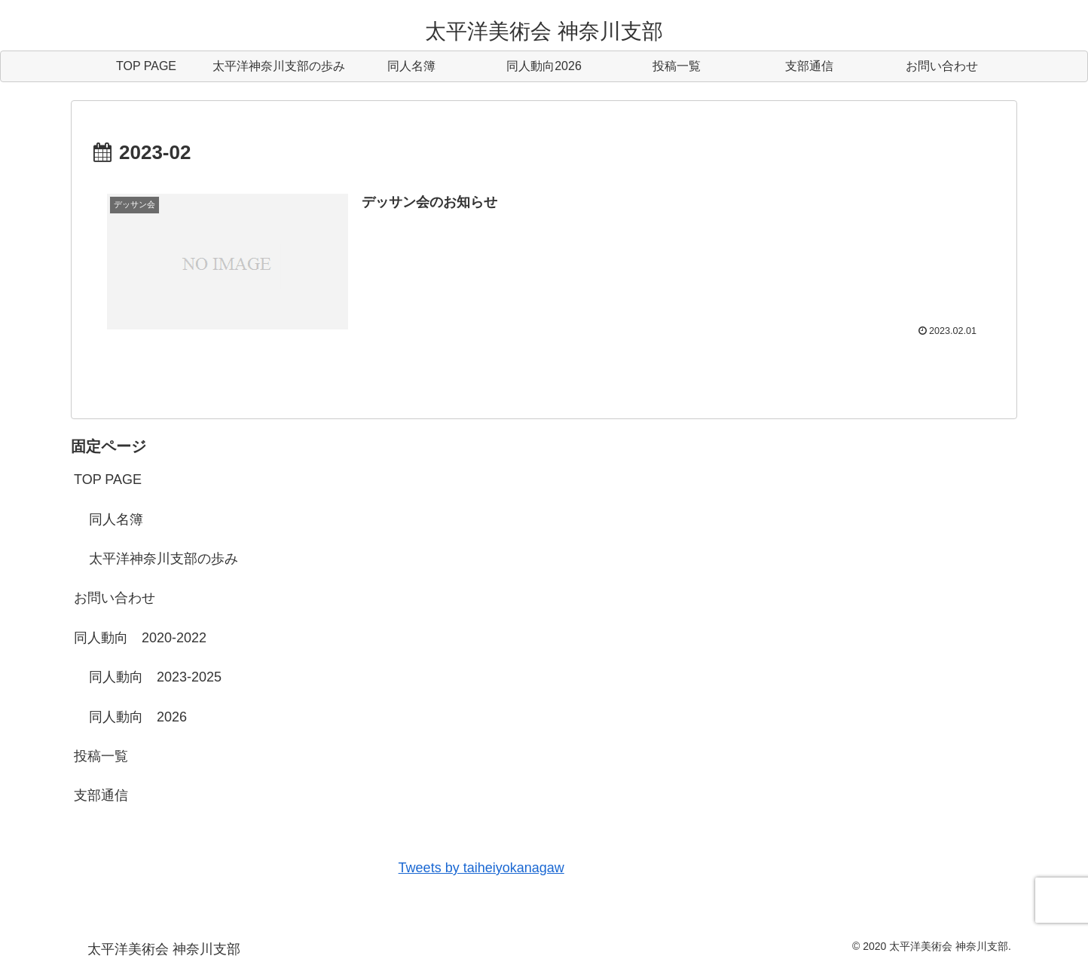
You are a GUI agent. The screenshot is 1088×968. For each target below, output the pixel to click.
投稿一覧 (101, 756)
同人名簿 (116, 519)
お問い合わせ (114, 597)
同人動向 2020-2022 (140, 637)
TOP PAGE (108, 479)
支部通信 (101, 795)
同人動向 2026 (138, 716)
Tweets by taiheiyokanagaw (481, 867)
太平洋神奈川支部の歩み (163, 558)
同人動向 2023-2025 (155, 677)
